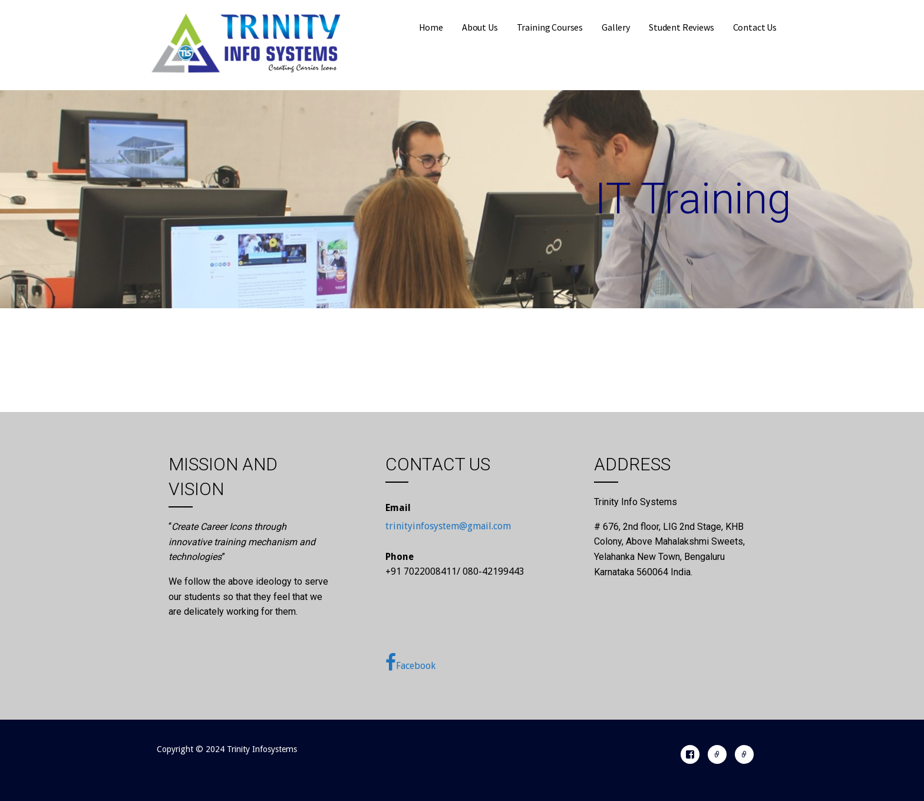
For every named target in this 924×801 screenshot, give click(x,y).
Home (431, 27)
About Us (480, 27)
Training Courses (550, 27)
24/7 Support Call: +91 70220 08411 (744, 754)
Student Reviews (681, 27)
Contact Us (755, 27)
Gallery (616, 27)
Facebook (410, 662)
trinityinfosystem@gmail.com (448, 526)
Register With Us (717, 754)
